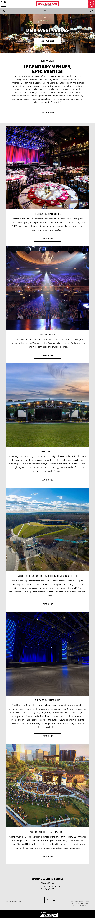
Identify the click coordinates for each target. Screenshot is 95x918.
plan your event (48, 41)
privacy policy (83, 899)
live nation (24, 899)
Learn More (47, 238)
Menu (46, 11)
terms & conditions (81, 901)
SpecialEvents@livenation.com (47, 886)
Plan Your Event (48, 113)
